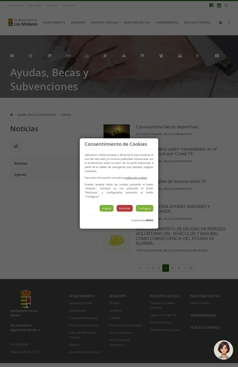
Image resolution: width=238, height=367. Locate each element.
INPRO (149, 220)
